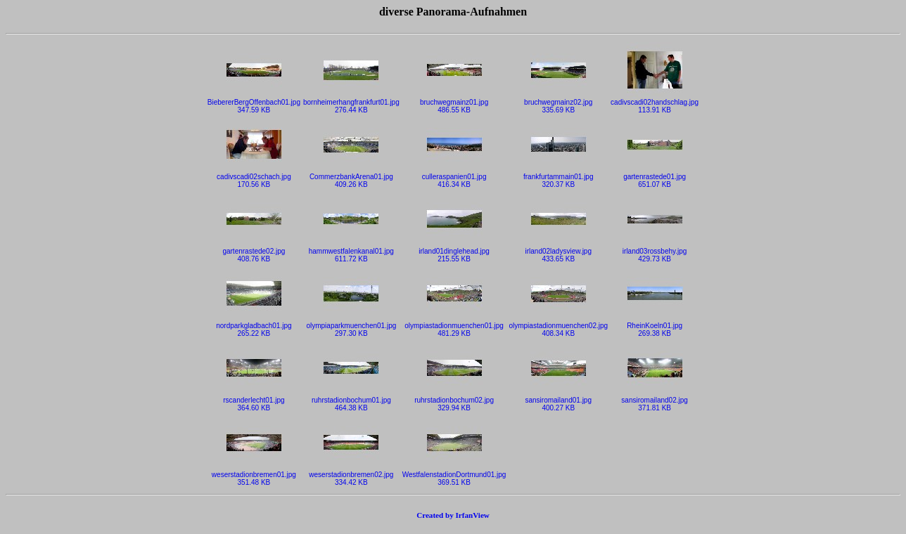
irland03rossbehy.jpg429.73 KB (655, 252)
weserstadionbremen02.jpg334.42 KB (351, 475)
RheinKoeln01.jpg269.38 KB (655, 326)
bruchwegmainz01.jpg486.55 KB (454, 103)
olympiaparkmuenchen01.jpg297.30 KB (351, 326)
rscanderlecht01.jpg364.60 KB (253, 401)
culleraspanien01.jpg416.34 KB (454, 177)
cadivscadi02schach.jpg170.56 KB (254, 177)
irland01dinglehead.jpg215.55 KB (454, 252)
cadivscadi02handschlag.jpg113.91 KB (654, 103)
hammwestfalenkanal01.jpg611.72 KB (351, 252)
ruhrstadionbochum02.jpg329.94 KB (454, 401)
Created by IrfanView (453, 515)
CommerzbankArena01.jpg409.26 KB (351, 177)
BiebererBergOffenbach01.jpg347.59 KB (254, 103)
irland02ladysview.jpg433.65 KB (558, 252)
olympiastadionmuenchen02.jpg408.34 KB (558, 326)
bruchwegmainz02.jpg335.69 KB (558, 103)
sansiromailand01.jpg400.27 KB (558, 401)
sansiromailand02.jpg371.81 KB (654, 401)
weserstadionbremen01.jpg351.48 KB (254, 475)
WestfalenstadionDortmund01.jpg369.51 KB (454, 475)
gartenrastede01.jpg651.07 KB (654, 177)
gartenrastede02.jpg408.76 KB (253, 252)
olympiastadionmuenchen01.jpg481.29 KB (454, 326)
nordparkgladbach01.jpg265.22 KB (253, 326)
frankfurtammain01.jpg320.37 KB (558, 177)
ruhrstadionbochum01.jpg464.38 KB (351, 401)
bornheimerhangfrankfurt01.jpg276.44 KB (351, 103)
